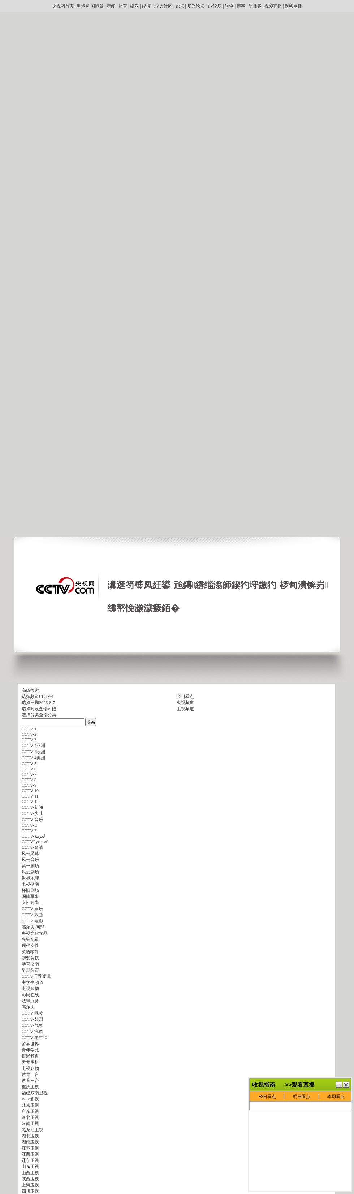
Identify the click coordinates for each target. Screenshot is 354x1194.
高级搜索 (30, 690)
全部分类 (47, 714)
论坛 (180, 6)
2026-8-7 (47, 702)
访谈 (229, 6)
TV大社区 (163, 6)
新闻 (111, 6)
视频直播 (273, 6)
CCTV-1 (46, 696)
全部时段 (47, 708)
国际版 (97, 6)
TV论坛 (214, 6)
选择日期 (30, 702)
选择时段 (30, 708)
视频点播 (293, 6)
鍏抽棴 (346, 1085)
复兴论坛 (195, 6)
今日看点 (185, 696)
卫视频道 (185, 708)
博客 (241, 6)
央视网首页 (63, 6)
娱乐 (134, 6)
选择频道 (30, 696)
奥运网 (83, 6)
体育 (122, 6)
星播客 (255, 6)
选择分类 (30, 714)
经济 (146, 6)
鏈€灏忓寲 (339, 1085)
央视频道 (185, 702)
